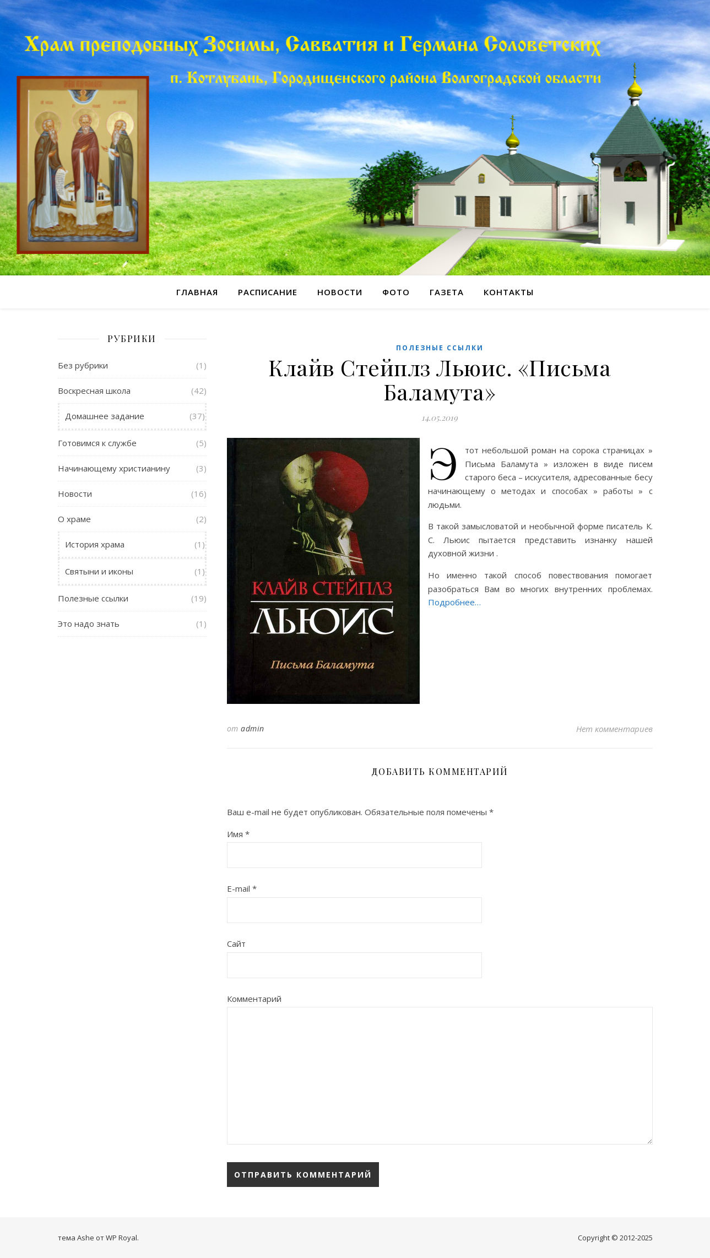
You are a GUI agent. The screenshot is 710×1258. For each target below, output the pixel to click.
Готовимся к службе (97, 442)
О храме (74, 518)
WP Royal (121, 1238)
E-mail (242, 888)
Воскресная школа (94, 390)
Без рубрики (83, 365)
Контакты (509, 291)
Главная (197, 291)
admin (252, 728)
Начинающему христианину (114, 468)
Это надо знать (89, 623)
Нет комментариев (614, 728)
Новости (339, 291)
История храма (94, 544)
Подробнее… (454, 602)
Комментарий (254, 998)
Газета (447, 291)
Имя (238, 833)
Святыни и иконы (99, 571)
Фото (396, 291)
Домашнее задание (104, 415)
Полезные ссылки (93, 598)
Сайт (236, 943)
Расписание (267, 291)
